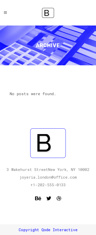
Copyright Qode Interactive (48, 229)
